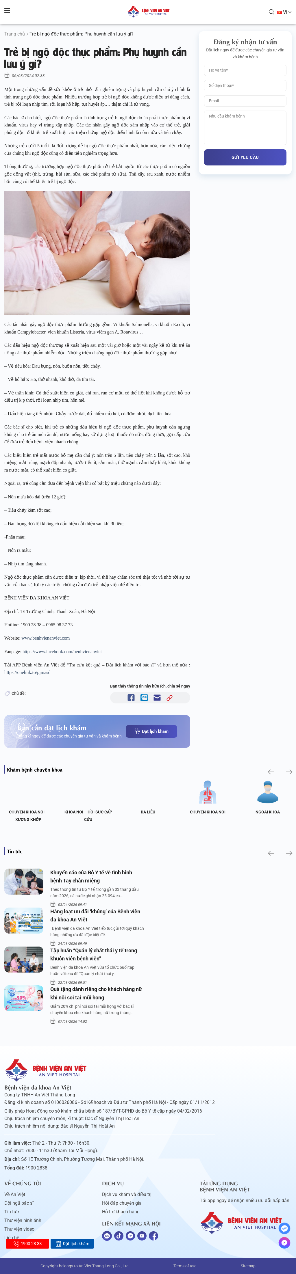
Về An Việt (14, 1194)
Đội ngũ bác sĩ (19, 1203)
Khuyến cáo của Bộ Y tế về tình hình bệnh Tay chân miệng (91, 876)
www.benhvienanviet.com (46, 638)
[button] (270, 771)
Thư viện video (19, 1229)
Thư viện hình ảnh (22, 1220)
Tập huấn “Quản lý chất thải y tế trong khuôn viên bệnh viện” (93, 954)
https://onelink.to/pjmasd (28, 672)
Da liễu (148, 812)
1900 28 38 (28, 1244)
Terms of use (184, 1266)
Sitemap (248, 1266)
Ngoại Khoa (268, 812)
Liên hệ (11, 1238)
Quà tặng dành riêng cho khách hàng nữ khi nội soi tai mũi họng (96, 993)
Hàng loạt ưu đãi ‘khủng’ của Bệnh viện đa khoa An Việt (95, 915)
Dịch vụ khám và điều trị (126, 1194)
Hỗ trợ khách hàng (121, 1212)
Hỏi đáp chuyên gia (122, 1203)
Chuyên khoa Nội (207, 812)
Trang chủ (14, 34)
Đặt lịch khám (151, 731)
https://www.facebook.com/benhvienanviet (63, 651)
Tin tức (11, 1212)
